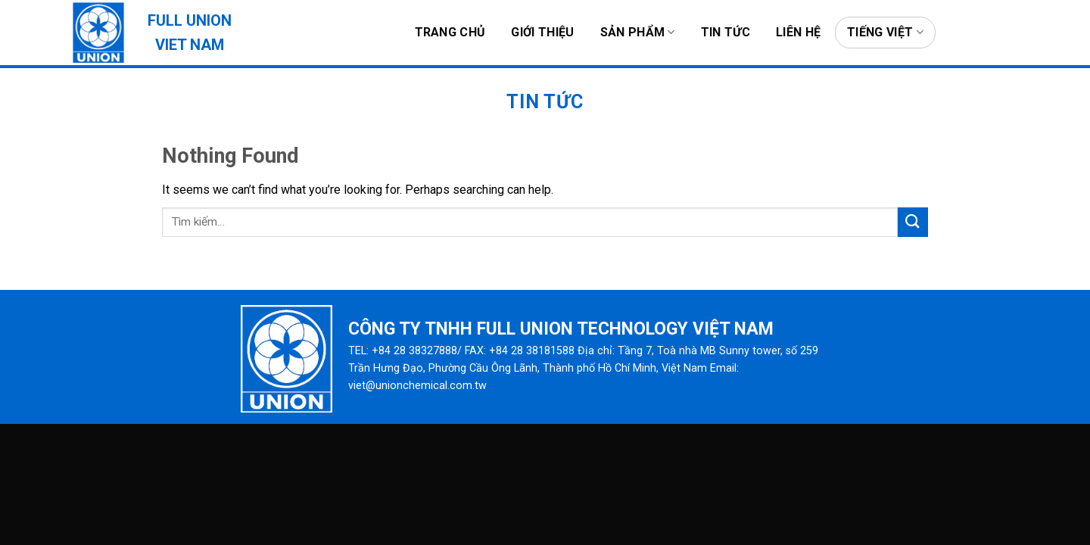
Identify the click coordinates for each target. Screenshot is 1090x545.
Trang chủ (450, 32)
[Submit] (913, 222)
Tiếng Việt (885, 32)
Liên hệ (798, 32)
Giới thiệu (542, 32)
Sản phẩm (637, 32)
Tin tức (725, 32)
